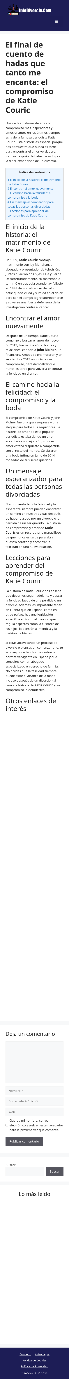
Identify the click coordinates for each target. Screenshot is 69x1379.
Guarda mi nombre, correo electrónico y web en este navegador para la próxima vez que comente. (36, 1125)
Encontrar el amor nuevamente (30, 189)
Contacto (25, 1354)
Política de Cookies (34, 1360)
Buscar (10, 1165)
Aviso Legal (42, 1354)
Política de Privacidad (34, 1366)
